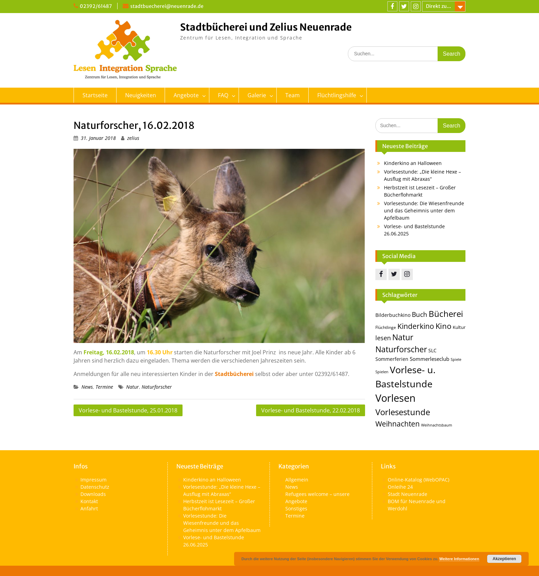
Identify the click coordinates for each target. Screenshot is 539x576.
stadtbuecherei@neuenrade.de (167, 6)
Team (292, 95)
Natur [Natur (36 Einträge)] (402, 337)
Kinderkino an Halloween (413, 163)
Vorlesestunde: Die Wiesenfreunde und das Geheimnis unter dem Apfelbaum (424, 210)
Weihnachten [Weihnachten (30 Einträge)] (397, 424)
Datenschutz (94, 487)
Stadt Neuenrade (407, 494)
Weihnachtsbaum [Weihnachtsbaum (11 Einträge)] (436, 425)
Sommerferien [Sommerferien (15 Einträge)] (391, 359)
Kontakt (89, 501)
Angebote (186, 95)
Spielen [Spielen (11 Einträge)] (381, 371)
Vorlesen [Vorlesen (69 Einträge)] (395, 398)
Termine (104, 387)
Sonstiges (296, 508)
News (87, 387)
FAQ (223, 95)
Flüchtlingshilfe (336, 95)
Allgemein (296, 479)
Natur (132, 387)
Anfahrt (89, 508)
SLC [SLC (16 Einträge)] (432, 350)
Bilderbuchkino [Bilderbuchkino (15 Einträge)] (392, 315)
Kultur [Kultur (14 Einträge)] (459, 327)
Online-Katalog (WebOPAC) (418, 479)
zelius (133, 138)
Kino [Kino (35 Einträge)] (443, 326)
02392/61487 (96, 6)
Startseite (95, 95)
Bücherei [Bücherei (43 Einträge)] (446, 313)
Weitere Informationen (459, 559)
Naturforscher (157, 387)
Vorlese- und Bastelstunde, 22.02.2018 (310, 410)
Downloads (93, 494)
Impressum (93, 479)
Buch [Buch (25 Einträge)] (419, 314)
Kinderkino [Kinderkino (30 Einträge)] (415, 326)
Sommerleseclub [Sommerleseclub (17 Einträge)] (429, 358)
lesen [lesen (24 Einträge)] (383, 337)
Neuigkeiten (140, 95)
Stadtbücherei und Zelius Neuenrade (266, 27)
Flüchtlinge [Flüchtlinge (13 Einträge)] (385, 327)
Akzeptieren (504, 558)
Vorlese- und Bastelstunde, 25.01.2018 (128, 410)
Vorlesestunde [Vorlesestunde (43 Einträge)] (402, 412)
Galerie (257, 95)
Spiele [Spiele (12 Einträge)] (456, 359)
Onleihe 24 (400, 487)
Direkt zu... (438, 6)
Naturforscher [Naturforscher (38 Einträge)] (401, 349)
